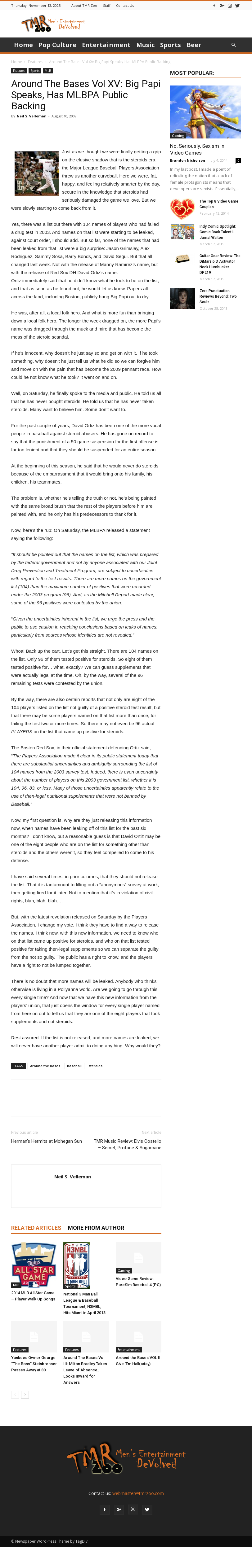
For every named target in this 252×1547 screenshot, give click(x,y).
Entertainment (106, 45)
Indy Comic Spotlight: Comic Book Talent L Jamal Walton (218, 232)
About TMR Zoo (84, 5)
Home (23, 45)
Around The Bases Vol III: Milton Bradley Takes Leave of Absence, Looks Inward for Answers (85, 1370)
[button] (233, 45)
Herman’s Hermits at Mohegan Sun (46, 1141)
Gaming (124, 1271)
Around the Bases (45, 1065)
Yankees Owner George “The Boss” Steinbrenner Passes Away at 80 (34, 1363)
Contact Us (125, 5)
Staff (106, 5)
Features (35, 61)
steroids (95, 1065)
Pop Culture (57, 45)
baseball (74, 1065)
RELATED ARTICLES (36, 1228)
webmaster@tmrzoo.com (138, 1493)
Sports (170, 45)
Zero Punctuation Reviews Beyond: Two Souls (218, 296)
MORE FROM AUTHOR (96, 1228)
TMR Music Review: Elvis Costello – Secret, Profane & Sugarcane (127, 1144)
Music (145, 45)
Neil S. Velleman (32, 116)
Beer (194, 45)
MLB (48, 70)
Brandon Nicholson (187, 160)
